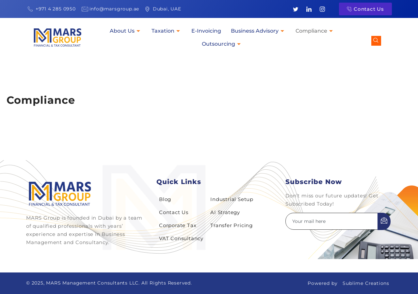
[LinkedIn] (309, 9)
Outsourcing (222, 44)
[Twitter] (296, 9)
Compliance (315, 31)
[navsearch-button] (376, 41)
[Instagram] (322, 9)
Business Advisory (258, 31)
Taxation (167, 31)
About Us (126, 31)
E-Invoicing (206, 31)
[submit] (384, 221)
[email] (331, 221)
